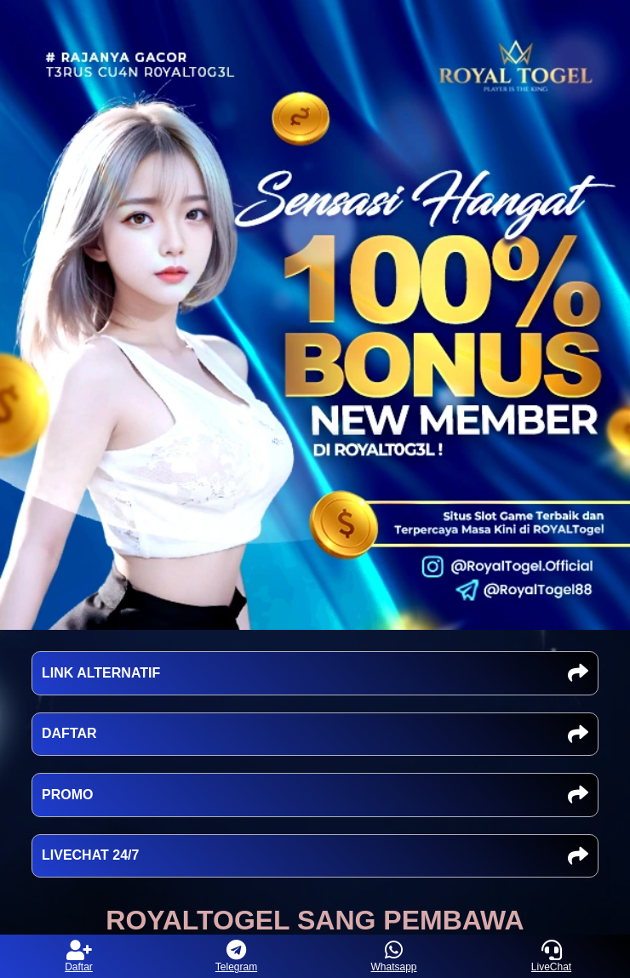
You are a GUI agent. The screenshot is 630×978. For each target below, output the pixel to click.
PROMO (315, 795)
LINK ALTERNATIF (315, 673)
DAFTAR (315, 734)
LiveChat (551, 956)
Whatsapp (393, 956)
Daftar (79, 956)
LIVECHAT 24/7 (315, 856)
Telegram (236, 956)
